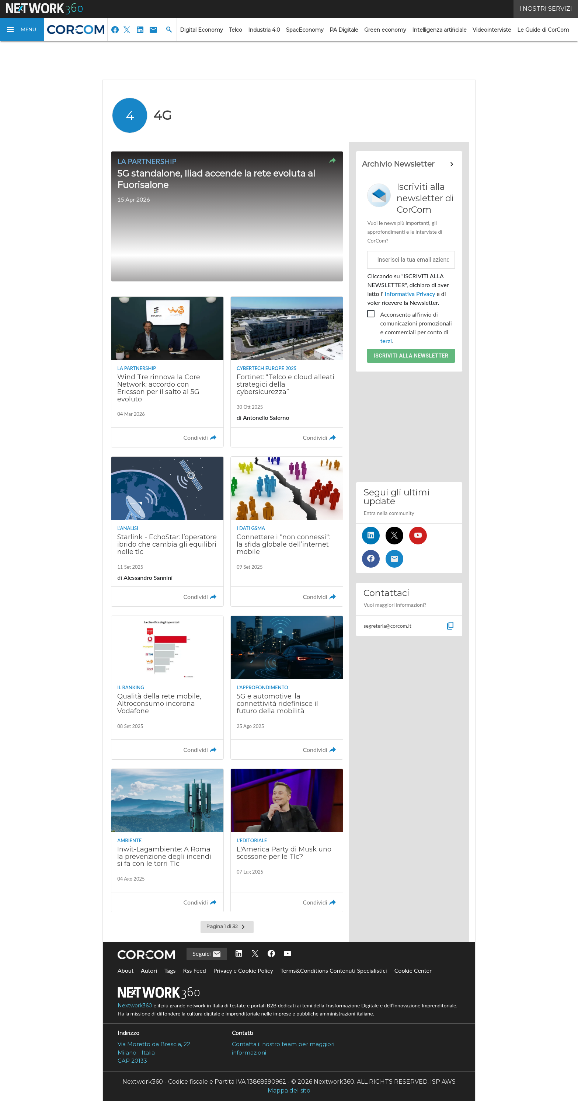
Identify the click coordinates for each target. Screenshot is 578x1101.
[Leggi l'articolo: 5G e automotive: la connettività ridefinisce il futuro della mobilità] (287, 687)
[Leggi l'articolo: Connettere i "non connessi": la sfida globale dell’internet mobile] (287, 531)
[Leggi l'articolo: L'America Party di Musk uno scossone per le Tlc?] (287, 840)
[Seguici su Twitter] (394, 535)
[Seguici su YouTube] (418, 535)
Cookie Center (413, 970)
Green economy (385, 30)
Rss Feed (194, 970)
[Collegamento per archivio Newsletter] (409, 164)
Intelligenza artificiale (439, 30)
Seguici (206, 954)
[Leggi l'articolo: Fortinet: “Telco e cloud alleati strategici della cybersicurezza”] (287, 372)
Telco (235, 30)
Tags (170, 970)
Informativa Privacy (410, 293)
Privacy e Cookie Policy (243, 970)
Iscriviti (411, 356)
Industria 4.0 (264, 30)
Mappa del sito (289, 1090)
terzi (385, 340)
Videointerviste (492, 30)
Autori (149, 970)
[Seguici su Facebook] (371, 559)
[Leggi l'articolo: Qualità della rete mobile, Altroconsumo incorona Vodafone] (167, 687)
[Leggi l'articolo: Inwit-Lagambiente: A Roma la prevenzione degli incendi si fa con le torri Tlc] (167, 840)
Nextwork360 (135, 1005)
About (126, 970)
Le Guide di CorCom (543, 30)
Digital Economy (201, 30)
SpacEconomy (305, 30)
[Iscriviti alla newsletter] (394, 559)
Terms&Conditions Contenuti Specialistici (334, 970)
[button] (22, 29)
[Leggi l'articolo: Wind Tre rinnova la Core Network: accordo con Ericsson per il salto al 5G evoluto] (167, 372)
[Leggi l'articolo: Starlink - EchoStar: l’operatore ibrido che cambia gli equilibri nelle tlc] (167, 531)
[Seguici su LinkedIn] (371, 535)
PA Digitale (344, 30)
